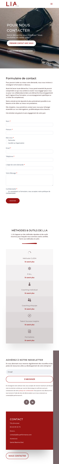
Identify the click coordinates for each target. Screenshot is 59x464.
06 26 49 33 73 (15, 427)
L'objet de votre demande (15, 165)
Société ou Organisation (15, 143)
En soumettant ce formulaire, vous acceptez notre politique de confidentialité (28, 192)
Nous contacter (17, 456)
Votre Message (11, 173)
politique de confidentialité (26, 390)
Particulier (10, 140)
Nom (8, 121)
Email (8, 148)
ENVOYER (13, 201)
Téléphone (10, 156)
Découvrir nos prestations (21, 51)
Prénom (9, 129)
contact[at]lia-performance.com (21, 435)
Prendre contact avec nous (21, 43)
